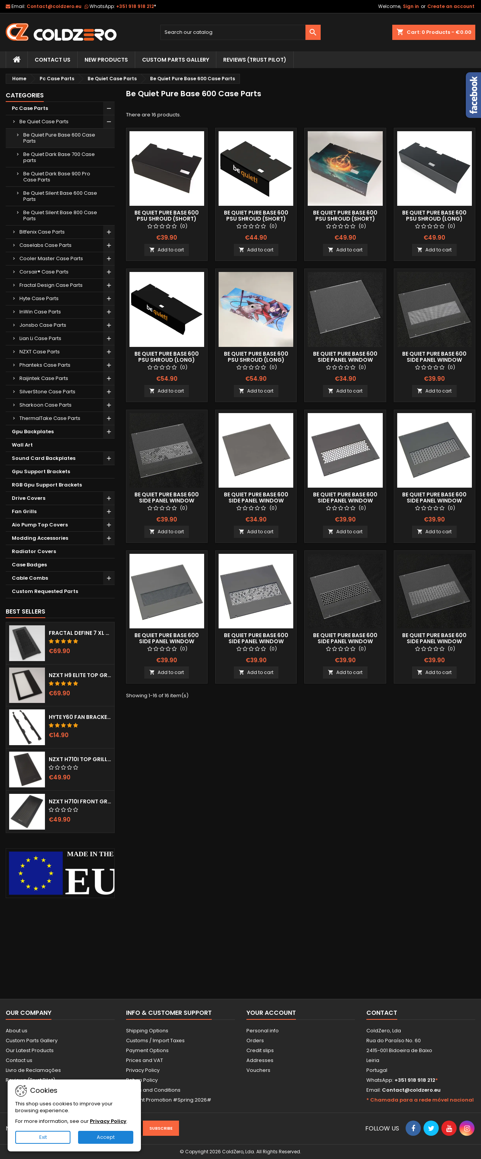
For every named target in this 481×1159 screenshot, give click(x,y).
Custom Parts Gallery (175, 60)
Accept (106, 1137)
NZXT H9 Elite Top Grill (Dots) (80, 675)
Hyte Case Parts (39, 298)
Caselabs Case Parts (45, 245)
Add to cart (166, 249)
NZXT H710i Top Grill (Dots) (80, 759)
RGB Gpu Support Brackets (47, 484)
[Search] (240, 32)
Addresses (259, 1060)
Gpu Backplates (33, 431)
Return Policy (142, 1080)
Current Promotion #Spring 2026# (168, 1099)
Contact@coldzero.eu (54, 6)
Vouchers (258, 1070)
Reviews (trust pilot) (254, 60)
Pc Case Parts (30, 108)
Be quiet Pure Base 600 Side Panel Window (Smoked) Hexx (345, 500)
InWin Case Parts (40, 311)
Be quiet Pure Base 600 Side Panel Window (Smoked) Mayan (256, 641)
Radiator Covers (34, 551)
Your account (271, 1012)
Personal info (262, 1030)
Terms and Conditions (153, 1090)
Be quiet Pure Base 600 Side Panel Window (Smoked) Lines (434, 500)
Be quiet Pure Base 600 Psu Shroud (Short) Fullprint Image (345, 219)
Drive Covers (28, 498)
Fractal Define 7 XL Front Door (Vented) (80, 633)
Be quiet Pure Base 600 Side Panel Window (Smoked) (256, 500)
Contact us (19, 1060)
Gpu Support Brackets (41, 471)
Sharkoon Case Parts (45, 405)
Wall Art (22, 444)
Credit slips (260, 1050)
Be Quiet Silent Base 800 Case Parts (60, 215)
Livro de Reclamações (33, 1070)
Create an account (451, 6)
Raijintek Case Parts (43, 378)
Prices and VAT (144, 1060)
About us (16, 1030)
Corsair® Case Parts (44, 271)
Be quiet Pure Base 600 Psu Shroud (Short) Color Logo (256, 219)
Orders (255, 1040)
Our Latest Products (30, 1050)
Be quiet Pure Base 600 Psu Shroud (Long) (434, 216)
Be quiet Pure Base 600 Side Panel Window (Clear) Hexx (345, 641)
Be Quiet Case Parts (44, 121)
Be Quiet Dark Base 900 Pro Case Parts (56, 176)
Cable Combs (30, 578)
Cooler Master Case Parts (51, 258)
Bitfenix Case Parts (42, 231)
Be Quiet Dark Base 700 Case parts (59, 157)
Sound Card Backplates (43, 458)
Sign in (411, 6)
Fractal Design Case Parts (51, 285)
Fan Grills (24, 511)
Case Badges (29, 564)
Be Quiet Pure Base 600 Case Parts (59, 138)
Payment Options (147, 1050)
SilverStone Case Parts (47, 391)
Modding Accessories (40, 538)
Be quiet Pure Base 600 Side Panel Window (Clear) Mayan (166, 500)
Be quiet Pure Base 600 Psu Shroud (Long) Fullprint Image (256, 360)
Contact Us (52, 60)
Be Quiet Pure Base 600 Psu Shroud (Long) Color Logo (166, 360)
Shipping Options (147, 1030)
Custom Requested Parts (45, 591)
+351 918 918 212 (136, 6)
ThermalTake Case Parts (49, 418)
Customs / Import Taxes (155, 1040)
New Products (106, 60)
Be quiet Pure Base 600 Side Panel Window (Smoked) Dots (166, 641)
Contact (381, 1012)
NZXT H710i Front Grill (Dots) (80, 801)
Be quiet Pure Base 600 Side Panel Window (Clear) (345, 360)
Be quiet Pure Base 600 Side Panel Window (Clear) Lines (434, 641)
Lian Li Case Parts (40, 338)
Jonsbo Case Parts (42, 325)
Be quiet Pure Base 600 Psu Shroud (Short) (166, 216)
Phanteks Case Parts (44, 365)
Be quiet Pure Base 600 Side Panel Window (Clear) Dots (434, 360)
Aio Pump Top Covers (40, 524)
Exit (43, 1137)
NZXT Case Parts (39, 351)
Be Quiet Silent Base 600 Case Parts (60, 196)
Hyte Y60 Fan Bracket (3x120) (80, 717)
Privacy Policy (143, 1070)
